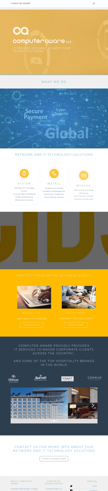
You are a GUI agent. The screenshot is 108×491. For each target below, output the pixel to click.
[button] (93, 3)
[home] (20, 3)
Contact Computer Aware (54, 458)
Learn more (32, 325)
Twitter (94, 486)
